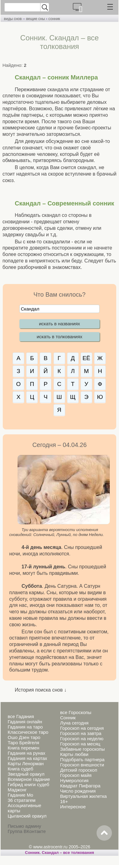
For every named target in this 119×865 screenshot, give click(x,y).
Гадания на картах (27, 758)
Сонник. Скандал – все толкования (59, 852)
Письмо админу (24, 826)
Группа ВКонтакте (27, 831)
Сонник (68, 717)
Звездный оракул (26, 774)
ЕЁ (86, 358)
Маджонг (17, 789)
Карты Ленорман (26, 763)
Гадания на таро (25, 726)
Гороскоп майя (75, 775)
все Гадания (21, 716)
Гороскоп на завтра (80, 733)
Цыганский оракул (27, 815)
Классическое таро (28, 732)
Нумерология (74, 780)
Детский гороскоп (78, 770)
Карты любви (74, 754)
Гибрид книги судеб (28, 784)
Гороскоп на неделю (81, 738)
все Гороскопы (75, 712)
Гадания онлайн (25, 721)
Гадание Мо (20, 795)
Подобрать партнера (82, 759)
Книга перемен (23, 747)
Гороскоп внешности (82, 764)
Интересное (72, 806)
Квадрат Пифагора (80, 785)
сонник (54, 19)
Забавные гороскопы (82, 749)
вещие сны (35, 19)
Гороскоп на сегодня (82, 728)
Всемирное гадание (29, 779)
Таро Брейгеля (23, 742)
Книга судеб (20, 768)
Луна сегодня (74, 722)
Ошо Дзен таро (24, 737)
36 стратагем (21, 800)
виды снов (13, 19)
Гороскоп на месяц (80, 743)
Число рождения (78, 791)
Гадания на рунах (26, 753)
